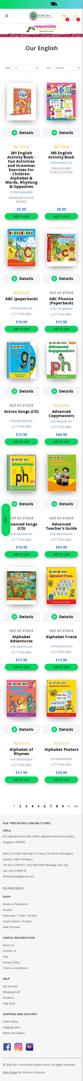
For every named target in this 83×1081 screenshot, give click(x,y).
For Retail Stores (13, 888)
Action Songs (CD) (21, 411)
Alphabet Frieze (61, 636)
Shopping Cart (11, 992)
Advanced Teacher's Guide (61, 526)
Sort (49, 67)
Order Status (10, 1021)
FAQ (5, 956)
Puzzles (7, 910)
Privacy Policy (11, 962)
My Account (10, 986)
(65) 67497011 (17, 865)
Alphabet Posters (61, 749)
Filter (6, 540)
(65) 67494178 (17, 870)
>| (76, 806)
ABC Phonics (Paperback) (61, 301)
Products (8, 997)
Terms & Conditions (15, 968)
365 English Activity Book (61, 155)
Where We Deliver (14, 1033)
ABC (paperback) (21, 298)
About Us (8, 945)
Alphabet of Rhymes (21, 751)
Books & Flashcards (15, 904)
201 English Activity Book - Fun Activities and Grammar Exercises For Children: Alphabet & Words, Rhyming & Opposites (21, 169)
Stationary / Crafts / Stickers (20, 915)
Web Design (10, 1072)
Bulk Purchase (11, 927)
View (7, 67)
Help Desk (9, 1003)
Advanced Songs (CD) (21, 526)
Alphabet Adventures (21, 639)
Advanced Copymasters (61, 413)
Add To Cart (21, 216)
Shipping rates (11, 1027)
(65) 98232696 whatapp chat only (47, 865)
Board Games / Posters (17, 921)
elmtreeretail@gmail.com (18, 876)
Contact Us (10, 951)
